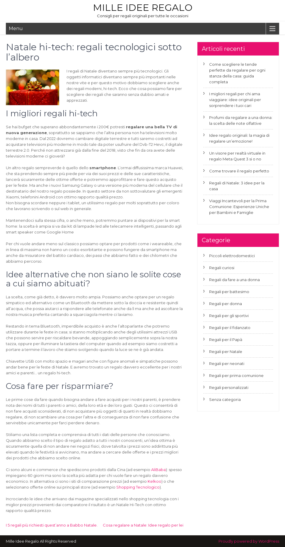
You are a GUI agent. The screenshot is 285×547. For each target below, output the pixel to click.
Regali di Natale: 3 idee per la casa (236, 186)
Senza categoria (225, 399)
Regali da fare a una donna (234, 279)
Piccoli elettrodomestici (232, 255)
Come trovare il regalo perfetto (239, 171)
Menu (16, 28)
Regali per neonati (226, 363)
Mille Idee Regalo (142, 7)
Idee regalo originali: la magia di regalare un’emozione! (239, 138)
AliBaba (158, 469)
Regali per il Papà (225, 339)
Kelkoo (154, 481)
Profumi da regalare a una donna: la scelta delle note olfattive (240, 120)
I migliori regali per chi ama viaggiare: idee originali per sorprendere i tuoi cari (235, 99)
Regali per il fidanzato (229, 327)
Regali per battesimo (229, 291)
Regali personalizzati (228, 387)
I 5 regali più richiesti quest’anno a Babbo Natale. (52, 525)
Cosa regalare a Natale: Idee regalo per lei (143, 525)
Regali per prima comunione (236, 375)
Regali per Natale (225, 351)
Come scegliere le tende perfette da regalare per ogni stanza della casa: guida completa (237, 73)
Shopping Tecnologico (138, 487)
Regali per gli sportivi (229, 315)
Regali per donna (225, 303)
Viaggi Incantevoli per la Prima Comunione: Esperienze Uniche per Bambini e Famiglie (239, 206)
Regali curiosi (221, 267)
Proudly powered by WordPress (249, 541)
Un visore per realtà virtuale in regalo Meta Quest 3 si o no (237, 156)
